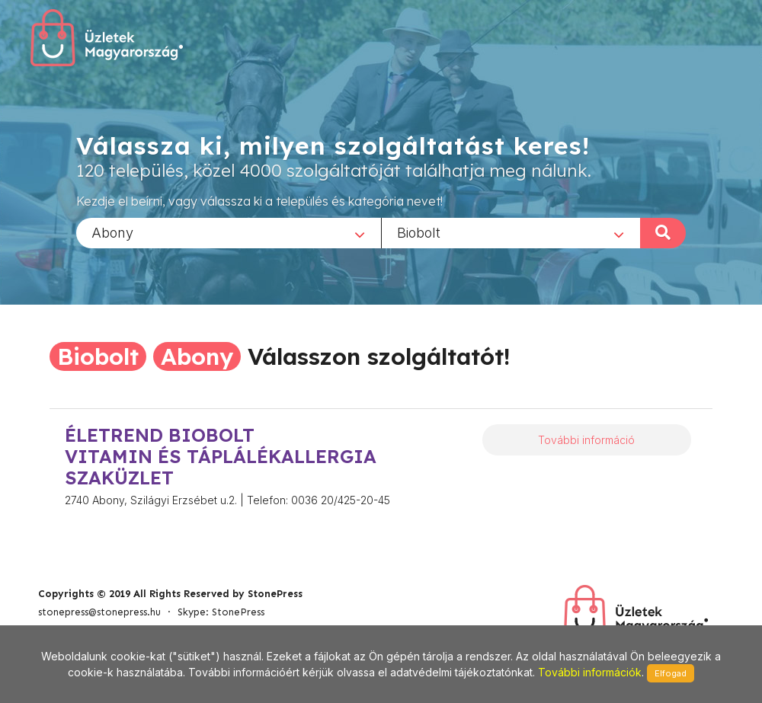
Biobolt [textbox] (418, 232)
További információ (586, 439)
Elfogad (671, 673)
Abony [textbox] (112, 232)
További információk (590, 672)
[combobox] (228, 232)
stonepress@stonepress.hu (99, 612)
